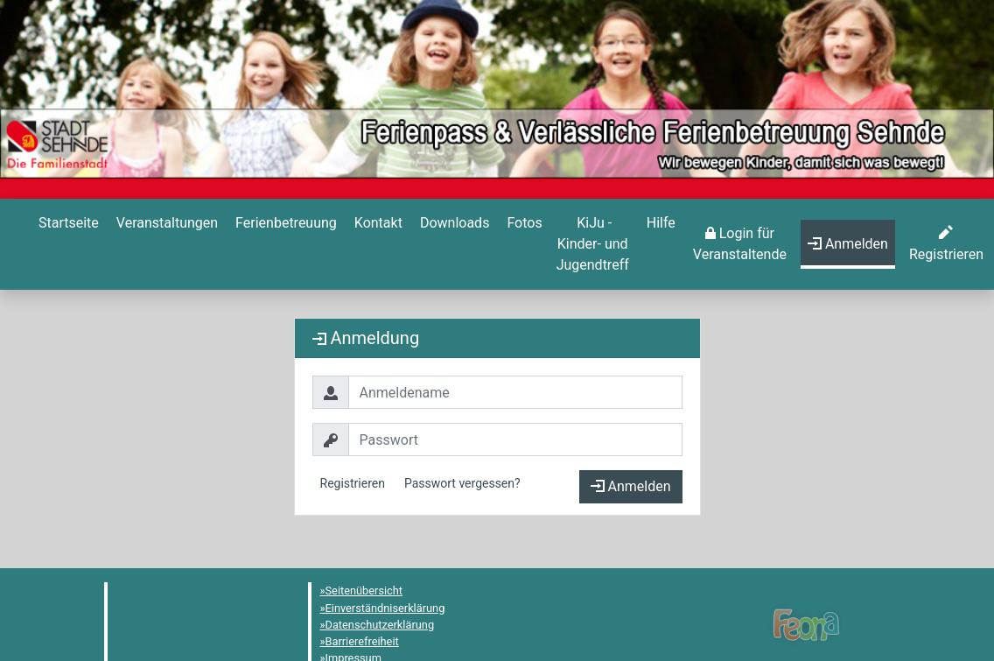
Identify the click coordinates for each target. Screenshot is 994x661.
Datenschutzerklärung (380, 624)
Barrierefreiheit (362, 641)
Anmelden (631, 486)
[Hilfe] (522, 223)
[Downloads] (453, 223)
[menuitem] (67, 244)
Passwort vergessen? (462, 483)
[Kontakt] (377, 223)
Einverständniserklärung (385, 608)
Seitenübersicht (364, 590)
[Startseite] (67, 223)
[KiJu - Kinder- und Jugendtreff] (593, 244)
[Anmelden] (740, 244)
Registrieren (352, 483)
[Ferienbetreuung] (284, 223)
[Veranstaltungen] (165, 223)
